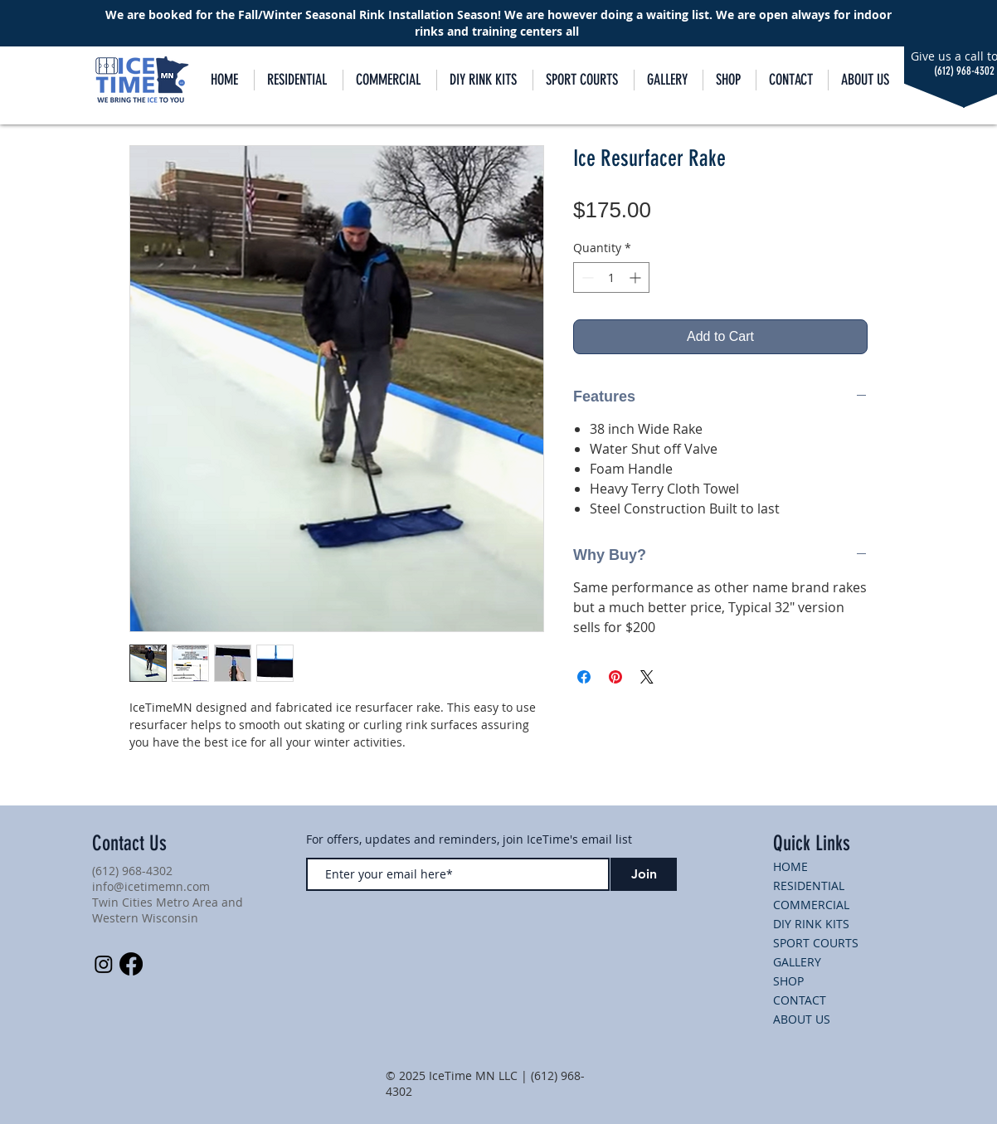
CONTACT (799, 1000)
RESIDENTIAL (808, 885)
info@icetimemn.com (151, 886)
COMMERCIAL (811, 904)
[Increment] (636, 277)
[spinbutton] (611, 277)
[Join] (643, 874)
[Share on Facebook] (584, 677)
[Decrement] (586, 277)
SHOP (788, 981)
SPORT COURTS (815, 943)
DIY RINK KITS (811, 924)
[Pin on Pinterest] (615, 677)
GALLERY (797, 962)
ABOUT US (801, 1019)
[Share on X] (647, 677)
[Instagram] (103, 964)
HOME (790, 866)
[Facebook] (131, 964)
